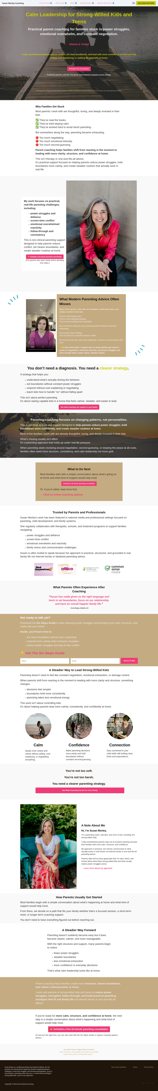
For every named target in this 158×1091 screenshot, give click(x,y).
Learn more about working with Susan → (79, 1054)
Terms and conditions (118, 1067)
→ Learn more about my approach (96, 868)
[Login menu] (133, 3)
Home (135, 1067)
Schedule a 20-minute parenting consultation (79, 483)
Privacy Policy (148, 1067)
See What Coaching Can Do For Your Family (80, 790)
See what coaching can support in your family (79, 407)
